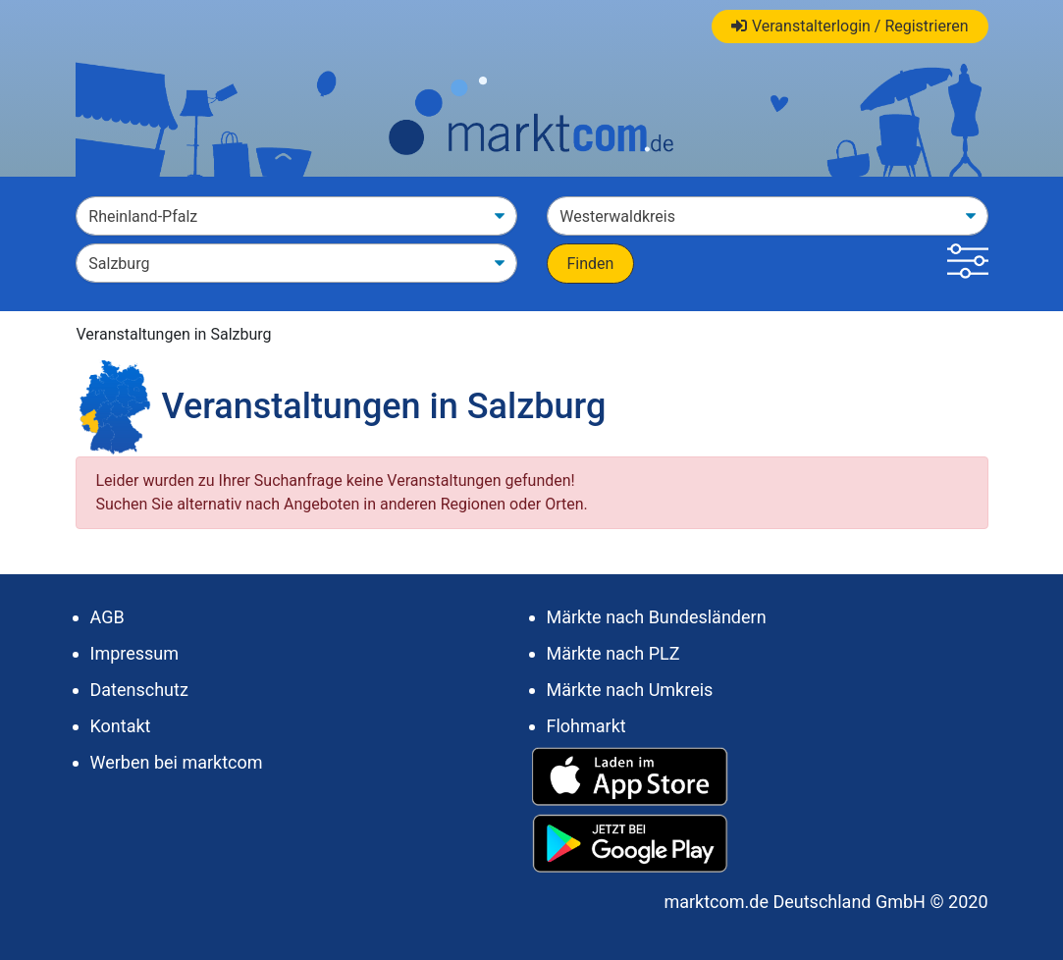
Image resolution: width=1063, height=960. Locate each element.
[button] (967, 263)
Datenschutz (139, 689)
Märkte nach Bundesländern (657, 617)
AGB (107, 617)
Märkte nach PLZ (613, 653)
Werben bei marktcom (176, 762)
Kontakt (120, 726)
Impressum (135, 653)
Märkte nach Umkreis (630, 689)
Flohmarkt (586, 726)
